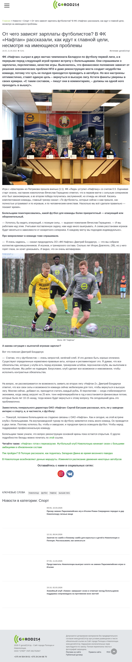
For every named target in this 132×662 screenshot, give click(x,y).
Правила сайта (95, 652)
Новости (17, 21)
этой (52, 437)
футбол (44, 493)
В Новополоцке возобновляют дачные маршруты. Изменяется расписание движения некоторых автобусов (62, 459)
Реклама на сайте (73, 652)
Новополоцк (34, 493)
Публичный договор (74, 655)
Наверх (114, 651)
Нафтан (53, 493)
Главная (6, 21)
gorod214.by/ (124, 51)
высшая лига (64, 493)
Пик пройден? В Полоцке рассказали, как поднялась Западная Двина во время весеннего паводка (57, 453)
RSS (108, 652)
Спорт (26, 21)
